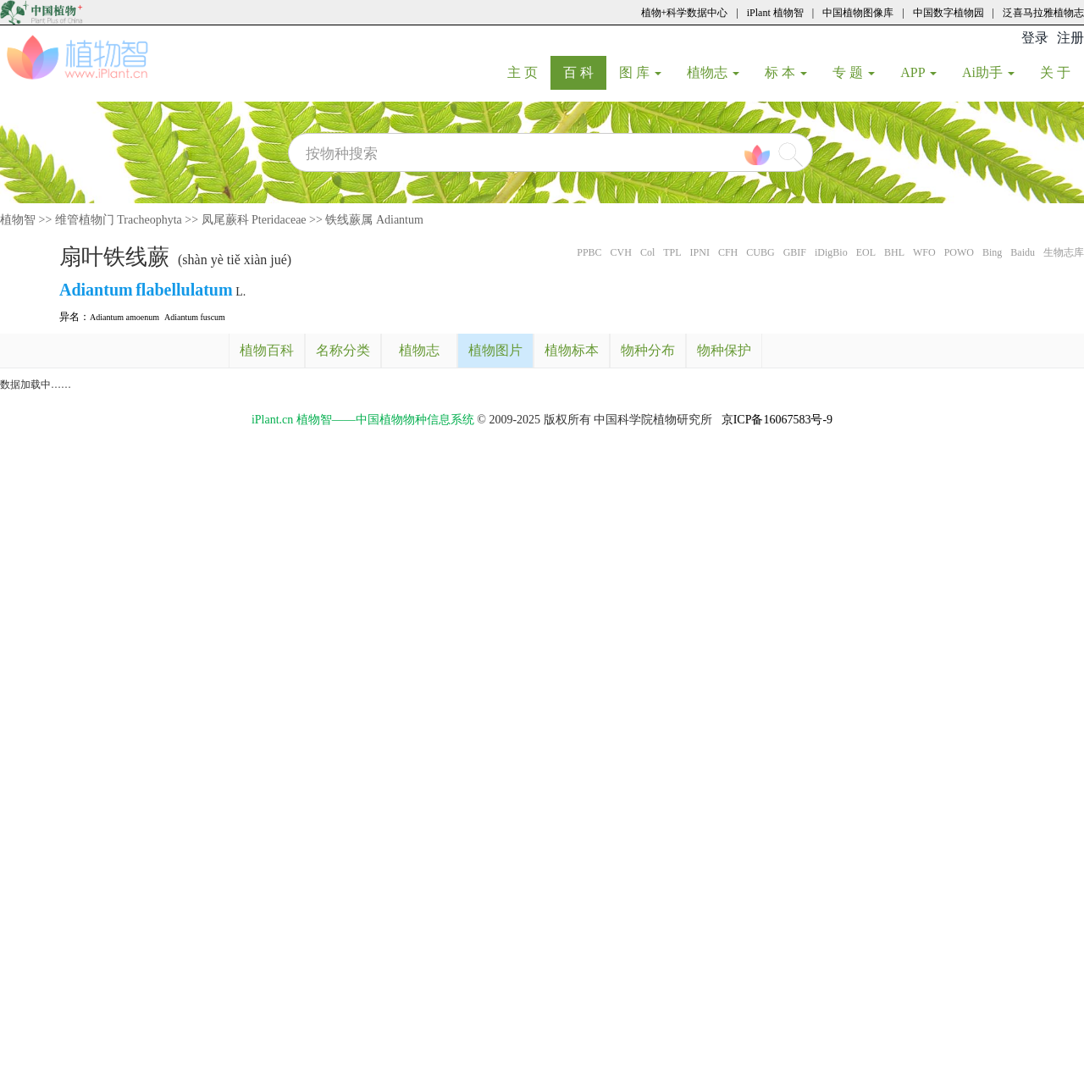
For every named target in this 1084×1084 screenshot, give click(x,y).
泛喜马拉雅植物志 (1043, 13)
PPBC (589, 252)
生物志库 (1063, 252)
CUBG (760, 252)
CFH (728, 252)
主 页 (528, 72)
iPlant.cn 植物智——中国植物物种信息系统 (363, 419)
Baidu (1022, 252)
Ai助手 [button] (988, 72)
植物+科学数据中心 (684, 13)
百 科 (584, 72)
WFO (924, 252)
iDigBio (831, 252)
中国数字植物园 (948, 13)
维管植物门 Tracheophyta (118, 219)
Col (647, 252)
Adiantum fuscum (194, 317)
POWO (959, 252)
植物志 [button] (713, 72)
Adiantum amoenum (124, 317)
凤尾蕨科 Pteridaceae (254, 219)
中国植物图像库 (857, 13)
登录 (1034, 37)
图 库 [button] (640, 72)
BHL (894, 252)
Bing (992, 252)
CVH (621, 252)
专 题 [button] (853, 72)
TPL (672, 252)
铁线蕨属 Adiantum (374, 219)
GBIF (794, 252)
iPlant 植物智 (775, 13)
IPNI (700, 252)
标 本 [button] (786, 72)
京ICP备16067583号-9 (777, 419)
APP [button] (918, 72)
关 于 (1061, 72)
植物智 (18, 219)
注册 (1070, 37)
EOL (866, 252)
